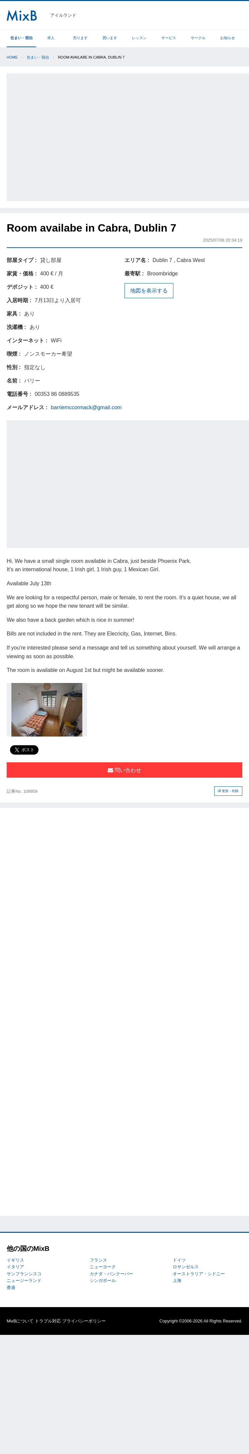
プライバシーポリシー (84, 1320)
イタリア (15, 1266)
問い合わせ (124, 770)
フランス (98, 1260)
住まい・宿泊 (21, 38)
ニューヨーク (103, 1266)
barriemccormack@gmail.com (86, 407)
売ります (80, 38)
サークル (198, 38)
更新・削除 (228, 791)
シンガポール (103, 1280)
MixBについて (20, 1320)
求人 (51, 38)
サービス (168, 38)
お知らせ (227, 38)
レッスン (139, 38)
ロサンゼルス (186, 1266)
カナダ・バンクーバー (111, 1273)
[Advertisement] (64, 136)
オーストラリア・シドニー (199, 1273)
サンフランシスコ (24, 1273)
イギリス (15, 1260)
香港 (11, 1287)
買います (109, 38)
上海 (177, 1280)
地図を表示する (149, 290)
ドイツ (179, 1260)
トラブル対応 (48, 1320)
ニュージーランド (24, 1280)
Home (12, 57)
